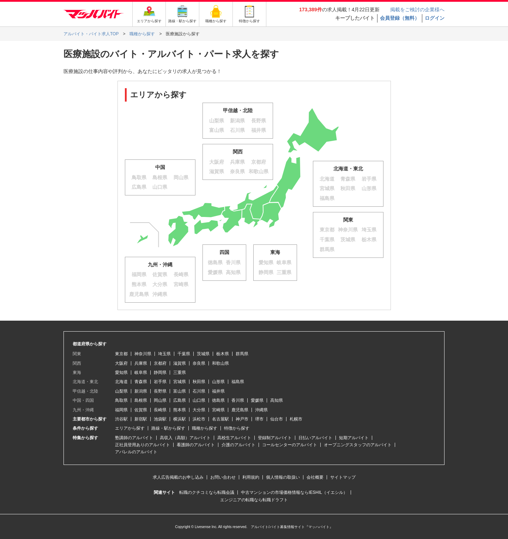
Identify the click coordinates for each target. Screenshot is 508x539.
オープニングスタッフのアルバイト (358, 444)
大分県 (199, 409)
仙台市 (276, 419)
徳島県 (218, 400)
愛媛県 (257, 400)
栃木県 (222, 353)
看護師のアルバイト (196, 444)
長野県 (160, 391)
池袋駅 (160, 419)
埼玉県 (164, 353)
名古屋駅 (220, 419)
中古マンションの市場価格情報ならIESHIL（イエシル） (294, 492)
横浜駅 (179, 419)
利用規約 (250, 477)
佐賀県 (140, 409)
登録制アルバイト (275, 437)
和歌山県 (220, 363)
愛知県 (121, 372)
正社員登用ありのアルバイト (142, 444)
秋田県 (199, 381)
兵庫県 (140, 363)
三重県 (179, 372)
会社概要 (315, 477)
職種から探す (204, 428)
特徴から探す (236, 428)
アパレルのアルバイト (136, 451)
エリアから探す (130, 428)
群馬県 (242, 353)
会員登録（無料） (399, 18)
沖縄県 (261, 409)
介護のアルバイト (238, 444)
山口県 (199, 400)
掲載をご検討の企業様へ (417, 9)
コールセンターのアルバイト (289, 444)
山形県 (218, 381)
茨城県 (203, 353)
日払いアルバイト (315, 437)
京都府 (160, 363)
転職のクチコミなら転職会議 (206, 492)
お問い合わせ (223, 477)
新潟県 (140, 391)
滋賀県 (179, 363)
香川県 (237, 400)
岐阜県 (140, 372)
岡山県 (160, 400)
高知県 (276, 400)
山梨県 (121, 391)
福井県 (218, 391)
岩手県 (160, 381)
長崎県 (160, 409)
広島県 (179, 400)
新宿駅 (140, 419)
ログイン (435, 18)
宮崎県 (218, 409)
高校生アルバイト (234, 437)
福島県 (237, 381)
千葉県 (183, 353)
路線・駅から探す (168, 428)
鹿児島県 (239, 409)
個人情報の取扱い (283, 477)
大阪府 (121, 363)
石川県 (199, 391)
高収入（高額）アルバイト (185, 437)
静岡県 (160, 372)
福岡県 (121, 409)
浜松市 (199, 419)
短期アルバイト (354, 437)
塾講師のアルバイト (134, 437)
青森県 (140, 381)
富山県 (179, 391)
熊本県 (179, 409)
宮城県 (179, 381)
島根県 (140, 400)
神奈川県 (142, 353)
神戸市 (242, 419)
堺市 (259, 419)
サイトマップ (343, 477)
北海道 (121, 381)
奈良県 (199, 363)
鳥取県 (121, 400)
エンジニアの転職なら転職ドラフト (254, 499)
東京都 (121, 353)
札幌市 (296, 419)
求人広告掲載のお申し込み (178, 477)
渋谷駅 (121, 419)
